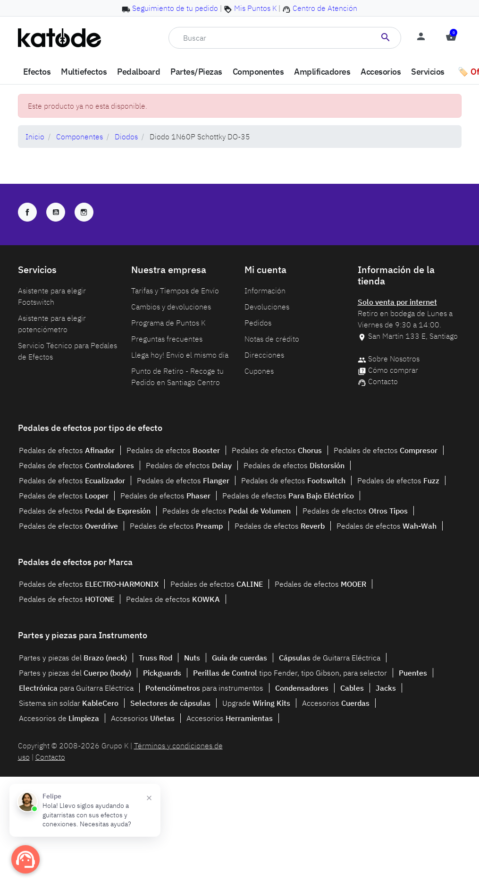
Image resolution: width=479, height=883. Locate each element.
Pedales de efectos (67, 450)
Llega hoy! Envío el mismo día (179, 355)
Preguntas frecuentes (166, 338)
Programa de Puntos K (168, 322)
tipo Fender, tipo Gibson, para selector (290, 672)
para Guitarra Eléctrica (76, 688)
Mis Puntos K (255, 8)
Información (265, 290)
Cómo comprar (393, 370)
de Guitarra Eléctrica (329, 657)
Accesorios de (59, 718)
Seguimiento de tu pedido (175, 8)
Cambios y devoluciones (171, 306)
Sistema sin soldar (68, 703)
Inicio (34, 136)
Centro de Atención (325, 8)
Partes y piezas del (73, 657)
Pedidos (257, 322)
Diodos (126, 136)
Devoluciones (266, 306)
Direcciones (264, 355)
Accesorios (336, 703)
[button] (451, 38)
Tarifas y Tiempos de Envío (175, 290)
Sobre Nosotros (394, 358)
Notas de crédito (271, 338)
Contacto (383, 381)
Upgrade (256, 703)
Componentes (79, 136)
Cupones (259, 371)
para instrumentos (204, 688)
